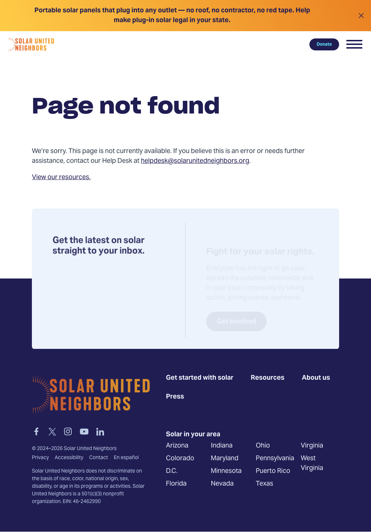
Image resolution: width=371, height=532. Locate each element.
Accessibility (69, 458)
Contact (98, 458)
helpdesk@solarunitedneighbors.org (195, 161)
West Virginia (312, 464)
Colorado (180, 459)
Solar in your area (193, 434)
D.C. (172, 472)
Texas (264, 484)
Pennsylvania (275, 459)
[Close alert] (361, 15)
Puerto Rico (273, 472)
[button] (354, 44)
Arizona (177, 446)
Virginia (312, 446)
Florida (176, 484)
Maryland (224, 459)
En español (126, 458)
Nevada (222, 484)
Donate (324, 44)
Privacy (40, 458)
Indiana (222, 446)
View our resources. (61, 177)
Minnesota (226, 472)
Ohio (263, 446)
